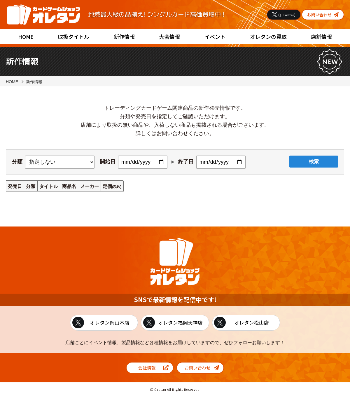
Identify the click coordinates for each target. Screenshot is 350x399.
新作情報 (124, 36)
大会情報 (169, 36)
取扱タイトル (73, 36)
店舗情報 (321, 36)
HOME (26, 36)
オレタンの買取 (268, 36)
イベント (214, 36)
